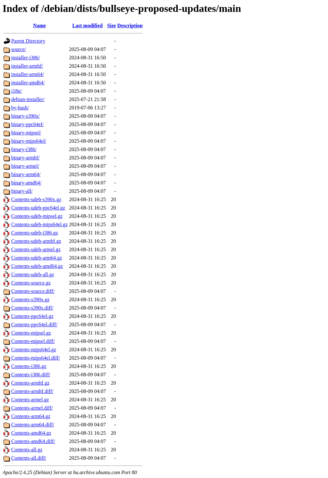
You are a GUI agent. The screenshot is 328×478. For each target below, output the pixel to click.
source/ (18, 49)
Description (130, 25)
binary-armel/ (25, 166)
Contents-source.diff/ (32, 291)
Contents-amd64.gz (31, 433)
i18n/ (16, 91)
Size (111, 25)
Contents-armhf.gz (30, 383)
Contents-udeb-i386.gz (34, 232)
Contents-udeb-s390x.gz (36, 199)
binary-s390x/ (25, 116)
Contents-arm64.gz (30, 416)
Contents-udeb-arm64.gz (36, 257)
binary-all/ (22, 191)
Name (39, 25)
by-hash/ (20, 107)
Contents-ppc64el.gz (32, 316)
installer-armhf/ (27, 66)
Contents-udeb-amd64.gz (37, 266)
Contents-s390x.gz (30, 299)
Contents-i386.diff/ (30, 374)
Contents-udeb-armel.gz (36, 249)
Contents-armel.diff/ (32, 408)
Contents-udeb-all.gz (32, 274)
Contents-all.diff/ (28, 458)
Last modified (87, 25)
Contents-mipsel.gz (31, 333)
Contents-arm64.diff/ (32, 424)
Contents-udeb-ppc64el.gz (38, 207)
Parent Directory (28, 41)
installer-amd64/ (28, 82)
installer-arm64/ (27, 74)
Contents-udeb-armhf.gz (36, 241)
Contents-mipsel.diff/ (33, 341)
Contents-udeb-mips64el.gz (39, 224)
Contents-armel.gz (30, 399)
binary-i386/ (24, 149)
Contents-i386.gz (28, 366)
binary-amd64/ (26, 182)
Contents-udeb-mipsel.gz (36, 216)
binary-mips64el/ (28, 141)
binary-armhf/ (25, 157)
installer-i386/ (25, 57)
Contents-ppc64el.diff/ (34, 324)
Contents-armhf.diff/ (32, 391)
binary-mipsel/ (26, 132)
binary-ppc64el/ (27, 124)
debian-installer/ (28, 99)
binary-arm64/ (26, 174)
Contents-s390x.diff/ (32, 308)
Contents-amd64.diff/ (33, 441)
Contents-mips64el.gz (33, 349)
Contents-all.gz (26, 449)
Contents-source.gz (31, 283)
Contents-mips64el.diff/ (35, 358)
